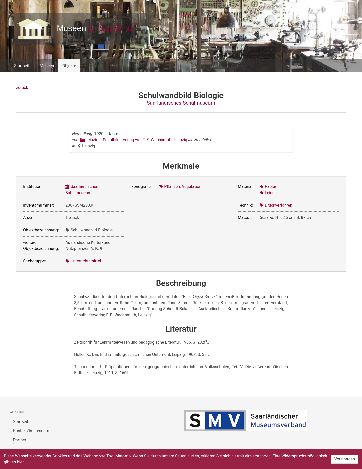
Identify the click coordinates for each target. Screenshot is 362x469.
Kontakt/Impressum (31, 430)
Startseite (23, 65)
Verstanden (344, 459)
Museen (47, 65)
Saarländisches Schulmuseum (181, 103)
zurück (22, 87)
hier (20, 462)
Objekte (69, 65)
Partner (19, 439)
